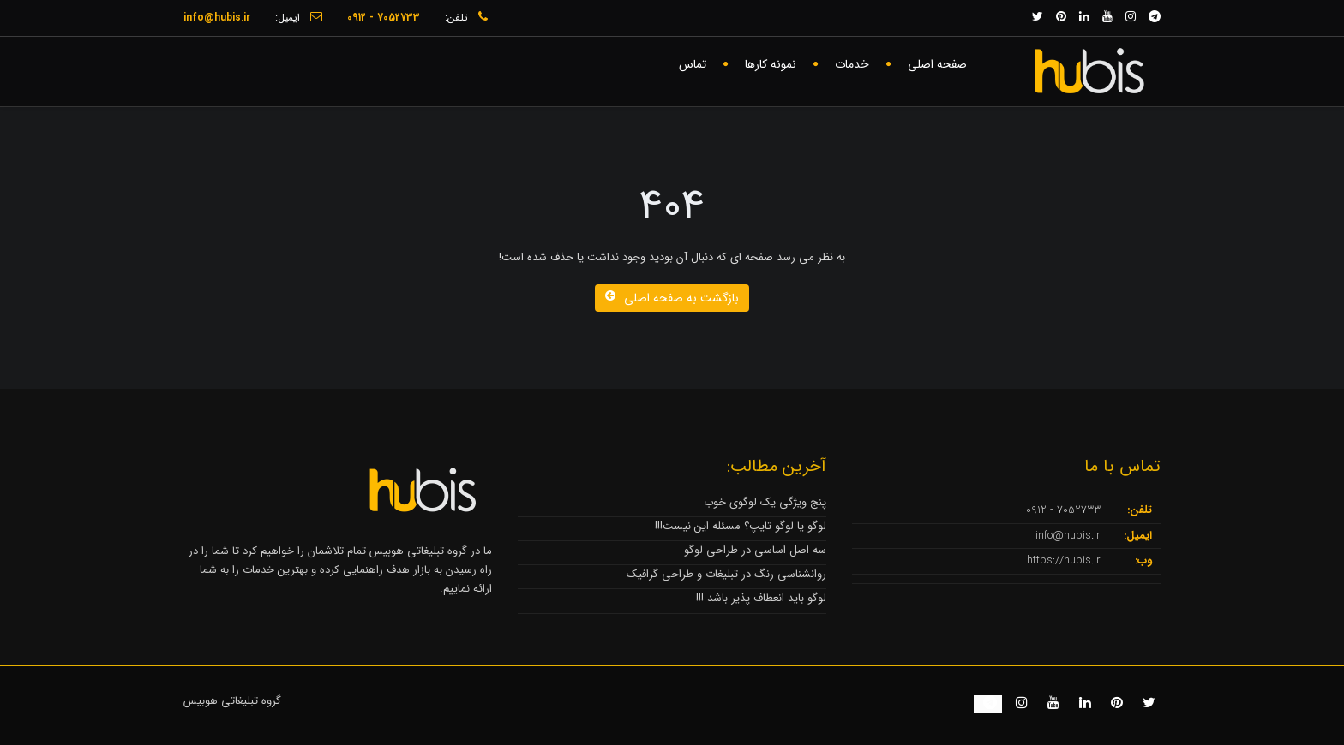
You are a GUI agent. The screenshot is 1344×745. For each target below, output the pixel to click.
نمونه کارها (770, 64)
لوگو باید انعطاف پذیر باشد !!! (761, 598)
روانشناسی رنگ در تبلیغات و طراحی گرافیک (726, 574)
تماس (692, 64)
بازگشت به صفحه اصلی (672, 298)
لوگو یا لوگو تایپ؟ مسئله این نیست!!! (740, 526)
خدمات (852, 64)
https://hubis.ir (1064, 560)
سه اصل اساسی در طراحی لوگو (755, 550)
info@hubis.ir (1068, 536)
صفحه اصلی (937, 64)
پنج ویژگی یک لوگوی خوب (765, 502)
